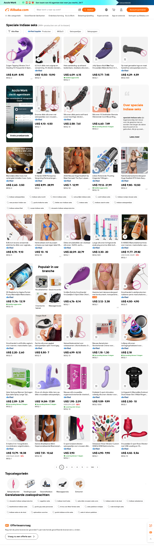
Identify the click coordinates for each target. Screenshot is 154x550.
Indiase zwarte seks (101, 203)
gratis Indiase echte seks (62, 512)
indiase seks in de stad (112, 501)
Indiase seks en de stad (16, 512)
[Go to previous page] (56, 467)
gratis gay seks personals (42, 507)
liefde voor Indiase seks (62, 203)
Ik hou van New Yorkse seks (69, 507)
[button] (79, 9)
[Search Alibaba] (56, 9)
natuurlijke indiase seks (80, 197)
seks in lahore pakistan (87, 512)
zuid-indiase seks (102, 197)
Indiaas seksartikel (15, 208)
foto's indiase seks (58, 197)
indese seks (82, 203)
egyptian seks (43, 501)
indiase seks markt (38, 197)
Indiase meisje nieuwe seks (126, 197)
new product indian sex (16, 203)
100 (92, 467)
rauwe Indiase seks (36, 208)
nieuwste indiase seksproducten (61, 208)
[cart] (114, 10)
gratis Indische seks (39, 203)
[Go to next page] (97, 467)
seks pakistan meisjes (94, 507)
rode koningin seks (116, 507)
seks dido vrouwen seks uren (86, 501)
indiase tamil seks (62, 501)
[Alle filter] (13, 31)
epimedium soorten (39, 512)
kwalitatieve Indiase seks (17, 507)
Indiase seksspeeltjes (16, 197)
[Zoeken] (88, 10)
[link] (150, 525)
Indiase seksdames (135, 501)
